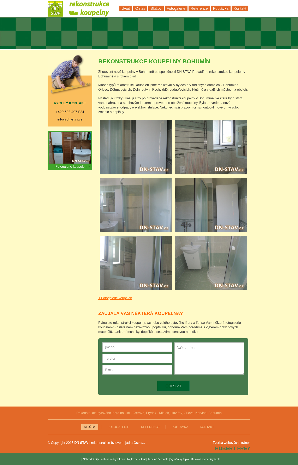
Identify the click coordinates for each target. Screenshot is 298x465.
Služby (90, 427)
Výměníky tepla (180, 459)
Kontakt (207, 427)
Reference (150, 427)
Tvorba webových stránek (231, 443)
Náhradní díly (91, 459)
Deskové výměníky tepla (205, 459)
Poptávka (180, 427)
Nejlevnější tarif (136, 459)
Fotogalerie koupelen (72, 166)
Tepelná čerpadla (158, 459)
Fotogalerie (118, 427)
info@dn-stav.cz (69, 119)
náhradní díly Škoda (113, 459)
